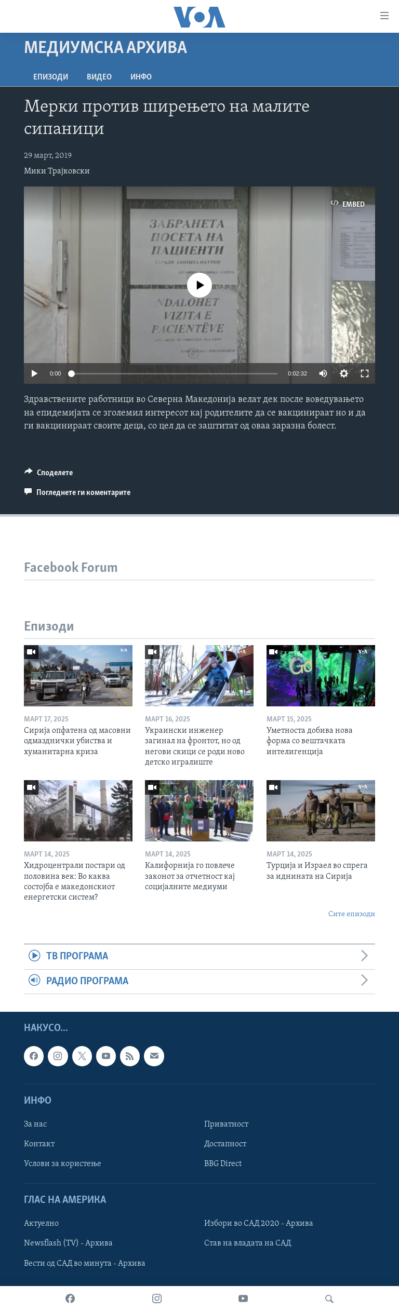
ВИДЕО (99, 77)
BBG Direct (223, 1164)
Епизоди (50, 77)
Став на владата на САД (247, 1244)
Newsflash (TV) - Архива (68, 1244)
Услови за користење (62, 1164)
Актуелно (41, 1224)
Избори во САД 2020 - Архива (258, 1224)
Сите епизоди (351, 914)
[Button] (48, 475)
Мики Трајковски (57, 171)
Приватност (226, 1124)
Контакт (39, 1144)
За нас (35, 1124)
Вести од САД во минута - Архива (84, 1264)
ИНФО (141, 77)
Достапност (225, 1144)
